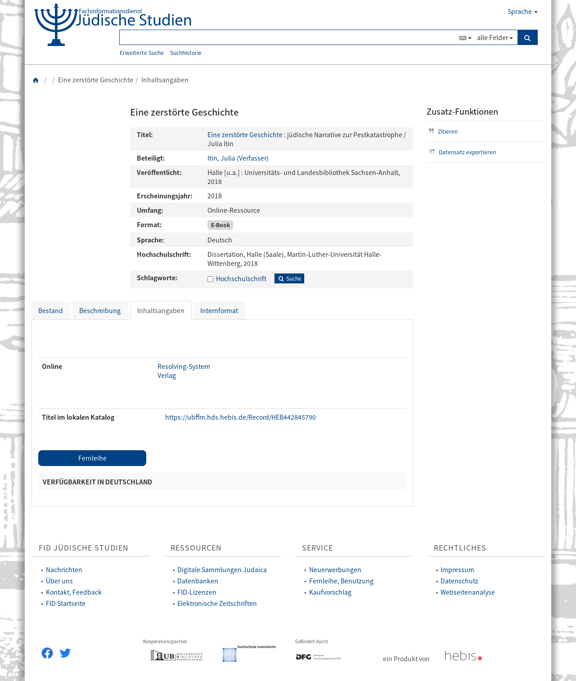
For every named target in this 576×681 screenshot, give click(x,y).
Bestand (50, 310)
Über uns (59, 580)
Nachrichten (64, 569)
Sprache (523, 11)
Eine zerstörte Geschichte (245, 134)
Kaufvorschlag (330, 591)
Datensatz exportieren (462, 152)
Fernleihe (92, 457)
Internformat (219, 310)
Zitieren (442, 131)
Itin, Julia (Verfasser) (238, 157)
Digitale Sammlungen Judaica (222, 569)
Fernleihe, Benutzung (341, 580)
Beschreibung (100, 310)
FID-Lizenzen (196, 591)
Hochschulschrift (241, 278)
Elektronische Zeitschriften (217, 603)
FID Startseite (66, 603)
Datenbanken (197, 580)
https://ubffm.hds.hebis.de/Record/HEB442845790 (240, 416)
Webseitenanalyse (468, 591)
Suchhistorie (186, 52)
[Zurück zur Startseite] (36, 79)
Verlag (167, 375)
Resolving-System (184, 366)
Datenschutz (459, 580)
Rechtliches (460, 547)
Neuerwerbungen (335, 569)
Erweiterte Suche (142, 52)
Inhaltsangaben (160, 310)
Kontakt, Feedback (74, 591)
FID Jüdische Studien (84, 547)
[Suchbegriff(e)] (288, 37)
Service (317, 547)
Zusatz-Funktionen (462, 111)
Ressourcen (196, 547)
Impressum (457, 569)
